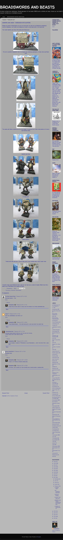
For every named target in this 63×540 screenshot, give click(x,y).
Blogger (39, 536)
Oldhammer (54, 400)
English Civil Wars (56, 344)
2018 (55, 475)
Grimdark (54, 362)
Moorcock (54, 392)
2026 (55, 461)
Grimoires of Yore (56, 364)
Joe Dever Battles (56, 379)
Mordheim (13, 290)
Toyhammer (54, 438)
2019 (55, 474)
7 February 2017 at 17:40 (14, 314)
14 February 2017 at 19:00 (21, 365)
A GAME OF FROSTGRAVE (57, 507)
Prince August (55, 407)
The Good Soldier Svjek (10, 296)
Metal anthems (55, 388)
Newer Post (5, 393)
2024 (55, 465)
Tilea (53, 436)
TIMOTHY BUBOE (57, 495)
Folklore (54, 354)
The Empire (54, 429)
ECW (53, 338)
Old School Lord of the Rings (56, 398)
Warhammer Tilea (56, 450)
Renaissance (55, 414)
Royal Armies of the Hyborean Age (56, 419)
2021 (55, 470)
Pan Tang (54, 401)
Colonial (54, 325)
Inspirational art (56, 375)
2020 (55, 472)
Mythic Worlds (55, 395)
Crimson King (55, 329)
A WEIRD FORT (57, 488)
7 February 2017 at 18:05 (21, 341)
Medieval (54, 385)
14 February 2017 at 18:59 (21, 360)
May (56, 480)
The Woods (54, 430)
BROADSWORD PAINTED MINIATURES (15, 16)
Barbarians (54, 309)
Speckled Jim (55, 424)
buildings (54, 320)
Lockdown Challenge (54, 383)
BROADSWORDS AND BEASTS (27, 7)
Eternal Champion (56, 346)
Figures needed (55, 352)
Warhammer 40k (56, 447)
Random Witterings (56, 409)
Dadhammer (54, 331)
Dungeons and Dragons (55, 336)
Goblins (53, 360)
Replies (8, 302)
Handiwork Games (56, 370)
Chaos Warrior (55, 322)
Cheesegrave (55, 323)
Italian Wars (55, 378)
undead (53, 443)
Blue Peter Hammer (54, 314)
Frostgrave (8, 290)
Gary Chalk (54, 359)
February (57, 486)
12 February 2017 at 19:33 (20, 351)
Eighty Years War (56, 339)
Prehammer (54, 406)
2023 (55, 467)
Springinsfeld (11, 304)
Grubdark (54, 368)
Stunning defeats (55, 426)
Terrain (54, 427)
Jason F (7, 314)
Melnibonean (55, 386)
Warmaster (54, 454)
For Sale (54, 356)
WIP (53, 456)
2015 (55, 513)
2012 (55, 518)
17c (53, 307)
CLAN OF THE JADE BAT (57, 498)
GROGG (54, 366)
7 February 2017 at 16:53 (21, 296)
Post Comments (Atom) (13, 395)
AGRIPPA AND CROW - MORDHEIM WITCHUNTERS (58, 502)
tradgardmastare (9, 331)
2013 (55, 516)
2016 (55, 511)
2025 (55, 463)
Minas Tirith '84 (55, 389)
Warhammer (18, 290)
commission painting (56, 327)
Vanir (53, 444)
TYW (53, 441)
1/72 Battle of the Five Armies (56, 305)
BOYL (53, 316)
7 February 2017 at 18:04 (21, 322)
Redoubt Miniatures (56, 412)
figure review (55, 351)
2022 (55, 468)
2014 (55, 514)
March (56, 484)
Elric (53, 342)
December (57, 479)
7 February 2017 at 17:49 (19, 331)
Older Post (46, 393)
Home (3, 16)
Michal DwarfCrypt (9, 351)
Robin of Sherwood (56, 416)
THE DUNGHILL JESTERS (57, 491)
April (56, 482)
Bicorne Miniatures (56, 310)
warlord (54, 453)
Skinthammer (55, 422)
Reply (6, 300)
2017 (55, 477)
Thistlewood (54, 435)
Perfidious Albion (56, 403)
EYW (53, 349)
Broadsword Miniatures (55, 318)
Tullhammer (55, 439)
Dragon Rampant (56, 332)
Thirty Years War (56, 432)
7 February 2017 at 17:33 (21, 304)
